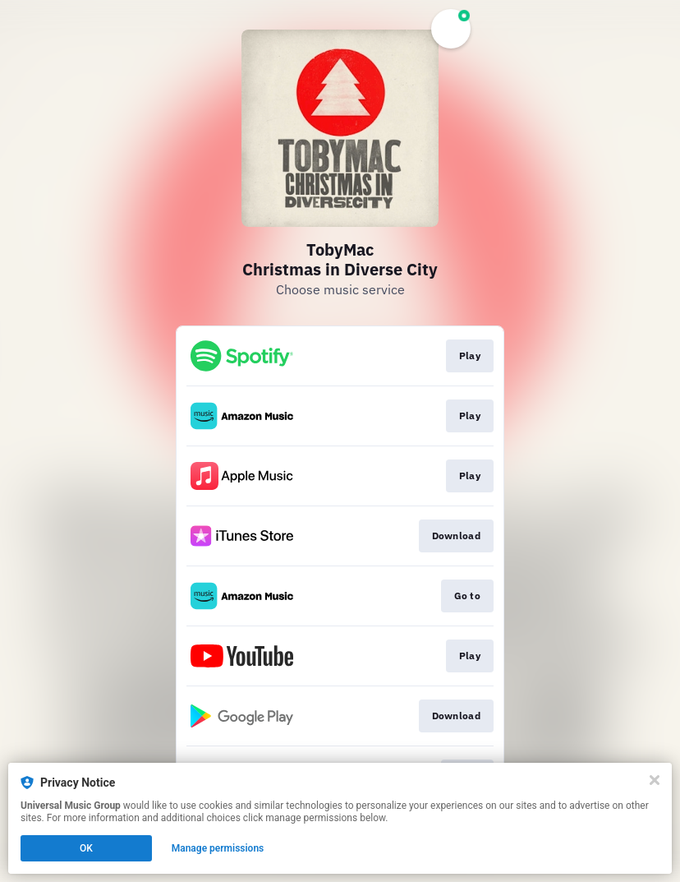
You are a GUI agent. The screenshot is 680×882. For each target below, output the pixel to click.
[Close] (654, 780)
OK (86, 848)
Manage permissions (218, 848)
